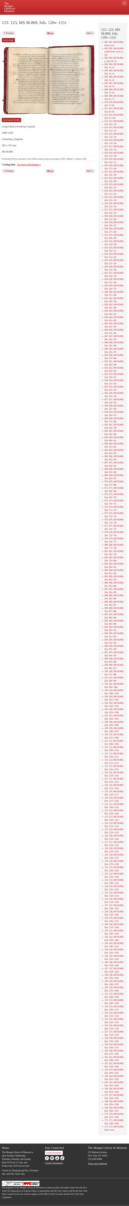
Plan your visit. (34, 16)
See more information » (29, 164)
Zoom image (8, 40)
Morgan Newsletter (54, 1153)
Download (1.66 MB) (12, 120)
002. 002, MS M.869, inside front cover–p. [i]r (114, 51)
